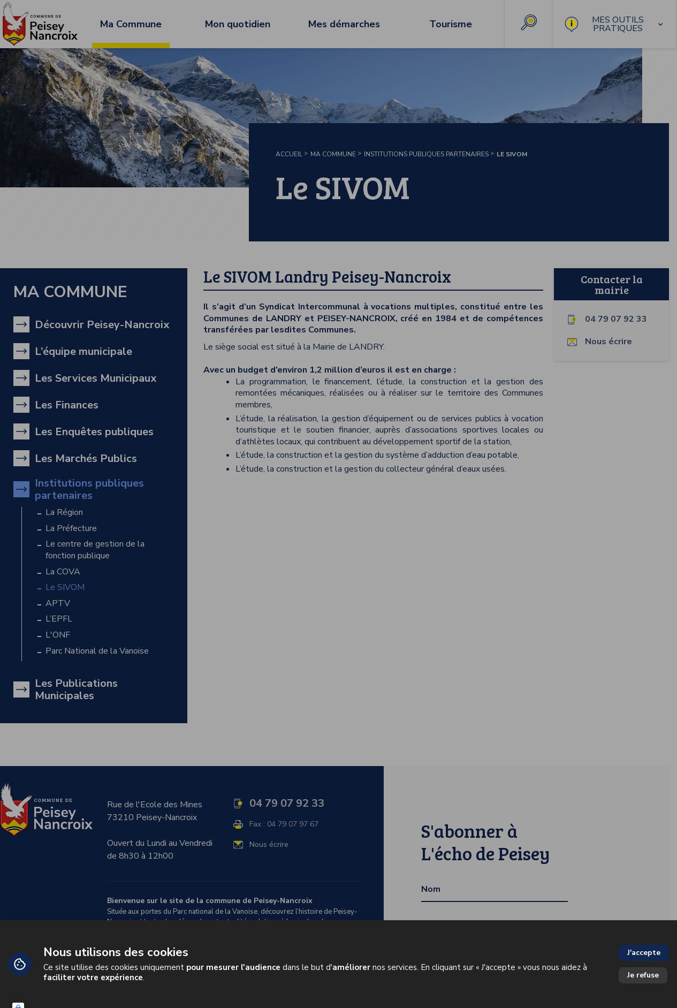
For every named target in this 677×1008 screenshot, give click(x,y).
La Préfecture (71, 528)
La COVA (62, 572)
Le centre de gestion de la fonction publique (94, 550)
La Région (64, 512)
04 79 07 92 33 (616, 319)
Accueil (289, 154)
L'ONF (57, 635)
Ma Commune (333, 154)
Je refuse (643, 975)
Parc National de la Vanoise (97, 651)
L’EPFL (58, 619)
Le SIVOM (65, 587)
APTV (57, 603)
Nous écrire (608, 341)
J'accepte (643, 953)
